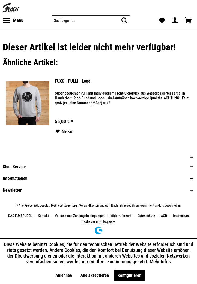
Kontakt (43, 216)
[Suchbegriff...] (90, 20)
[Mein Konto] (174, 20)
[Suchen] (124, 20)
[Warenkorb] (188, 20)
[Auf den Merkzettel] (64, 131)
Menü (13, 19)
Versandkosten (89, 205)
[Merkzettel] (161, 20)
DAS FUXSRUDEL (20, 216)
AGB (164, 216)
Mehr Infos (160, 261)
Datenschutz (146, 216)
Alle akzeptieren (94, 275)
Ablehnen (63, 275)
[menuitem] (13, 20)
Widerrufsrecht (121, 216)
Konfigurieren (129, 275)
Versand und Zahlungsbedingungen (80, 216)
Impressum (181, 216)
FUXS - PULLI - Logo (72, 81)
